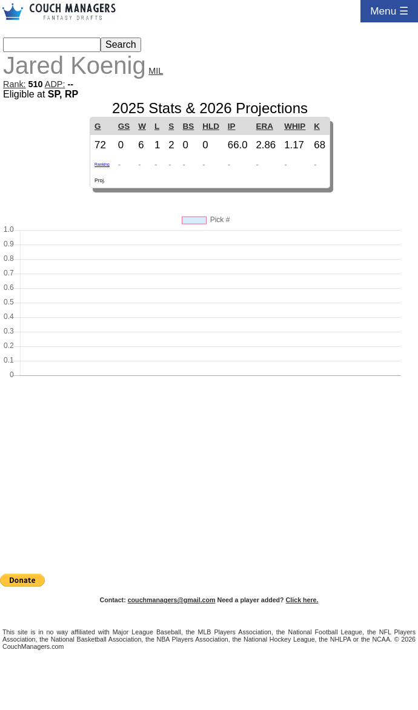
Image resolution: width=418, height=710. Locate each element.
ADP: (55, 84)
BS (188, 126)
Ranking (102, 164)
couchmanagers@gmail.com (172, 599)
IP (232, 126)
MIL (155, 71)
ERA (264, 126)
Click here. (302, 599)
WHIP (294, 126)
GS (124, 126)
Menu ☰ (389, 11)
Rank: (14, 84)
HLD (210, 126)
